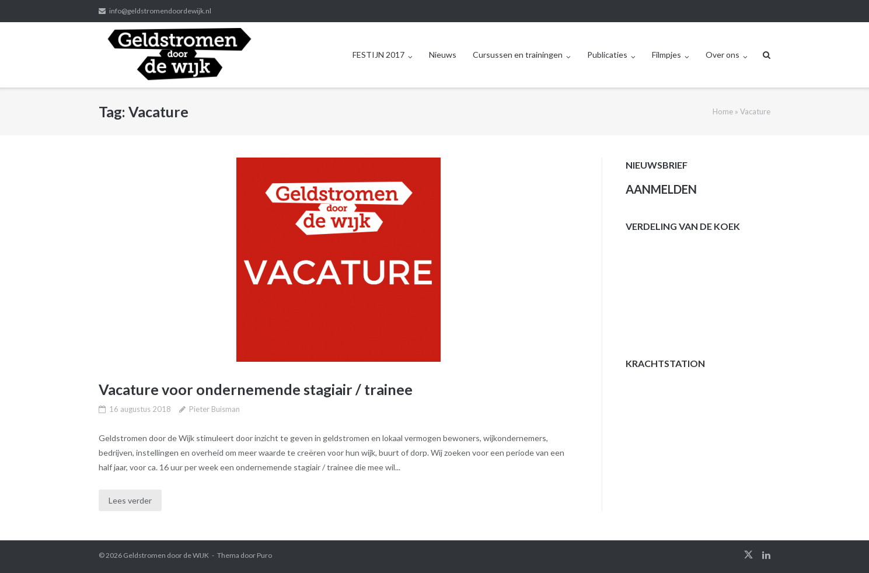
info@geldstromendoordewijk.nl (160, 10)
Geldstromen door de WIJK (166, 555)
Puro (264, 555)
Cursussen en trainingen (518, 55)
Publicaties (607, 55)
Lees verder (130, 500)
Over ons (722, 55)
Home (723, 111)
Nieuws (442, 55)
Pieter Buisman (214, 409)
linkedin (766, 554)
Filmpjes (666, 55)
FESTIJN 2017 (378, 55)
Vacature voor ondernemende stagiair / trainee (256, 389)
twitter (748, 554)
